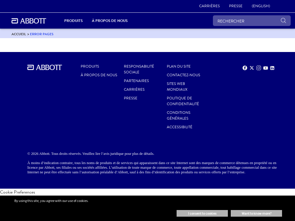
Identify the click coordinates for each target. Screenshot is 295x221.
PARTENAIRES (136, 80)
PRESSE (130, 98)
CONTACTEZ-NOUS (183, 75)
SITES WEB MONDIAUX (177, 86)
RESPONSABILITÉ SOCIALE (139, 69)
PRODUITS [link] (73, 20)
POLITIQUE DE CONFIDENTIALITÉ (183, 101)
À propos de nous (99, 75)
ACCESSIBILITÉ (179, 127)
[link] (209, 6)
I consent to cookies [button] (202, 213)
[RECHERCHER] (252, 20)
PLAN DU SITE (179, 66)
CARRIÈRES (134, 89)
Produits (90, 66)
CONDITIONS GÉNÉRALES (178, 115)
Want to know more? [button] (256, 213)
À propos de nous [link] (110, 20)
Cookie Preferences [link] (17, 192)
